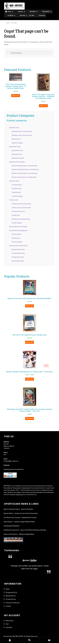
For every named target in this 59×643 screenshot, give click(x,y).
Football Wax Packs (18, 253)
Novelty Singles (17, 242)
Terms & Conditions (13, 603)
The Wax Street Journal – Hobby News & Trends (20, 517)
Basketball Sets (17, 154)
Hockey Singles (17, 223)
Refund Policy (10, 596)
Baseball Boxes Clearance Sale (22, 131)
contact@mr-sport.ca (11, 461)
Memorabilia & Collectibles (18, 227)
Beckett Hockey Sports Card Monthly (24, 177)
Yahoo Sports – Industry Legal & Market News (19, 522)
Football (11, 15)
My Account (10, 640)
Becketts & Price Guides (17, 162)
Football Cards (14, 181)
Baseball (34, 12)
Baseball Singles (17, 143)
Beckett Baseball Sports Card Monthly (24, 166)
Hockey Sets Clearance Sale (21, 219)
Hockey (21, 12)
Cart (7, 624)
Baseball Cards (14, 128)
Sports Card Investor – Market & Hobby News (19, 534)
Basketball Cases (17, 150)
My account (10, 621)
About (8, 589)
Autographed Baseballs (11, 526)
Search (29, 640)
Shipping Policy (11, 592)
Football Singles (17, 196)
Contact (8, 606)
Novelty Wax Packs (18, 261)
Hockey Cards (13, 200)
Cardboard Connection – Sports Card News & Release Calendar (25, 530)
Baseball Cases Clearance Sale (22, 135)
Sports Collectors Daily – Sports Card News (18, 509)
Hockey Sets (16, 215)
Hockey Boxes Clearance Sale (21, 204)
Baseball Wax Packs (18, 249)
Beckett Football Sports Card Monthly (24, 173)
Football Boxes (17, 185)
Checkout (42, 15)
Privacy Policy (11, 599)
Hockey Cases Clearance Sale (21, 208)
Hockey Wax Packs (18, 257)
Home (8, 23)
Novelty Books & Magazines (18, 230)
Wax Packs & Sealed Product (18, 246)
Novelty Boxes (16, 234)
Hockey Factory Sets (18, 211)
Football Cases (17, 188)
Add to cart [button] (15, 95)
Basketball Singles (18, 158)
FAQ (32, 15)
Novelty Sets (16, 238)
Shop (10, 12)
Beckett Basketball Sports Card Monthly (25, 169)
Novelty (23, 15)
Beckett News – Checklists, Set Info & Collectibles (21, 513)
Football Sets (16, 192)
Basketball (47, 12)
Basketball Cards (15, 147)
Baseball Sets (16, 139)
